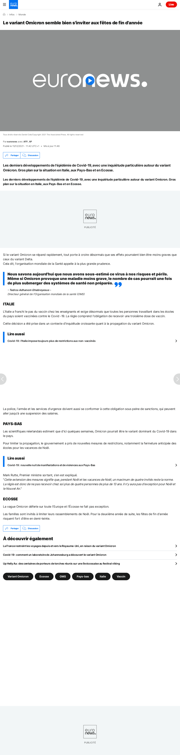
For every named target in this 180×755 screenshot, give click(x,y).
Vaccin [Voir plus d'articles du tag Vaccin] (121, 576)
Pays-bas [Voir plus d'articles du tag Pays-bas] (83, 576)
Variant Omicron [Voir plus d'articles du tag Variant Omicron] (18, 576)
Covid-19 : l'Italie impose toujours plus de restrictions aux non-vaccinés (51, 340)
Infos (11, 14)
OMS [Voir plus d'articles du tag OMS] (63, 576)
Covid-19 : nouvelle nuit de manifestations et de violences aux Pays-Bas (51, 465)
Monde (22, 14)
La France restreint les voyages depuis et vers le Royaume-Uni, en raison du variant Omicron (59, 545)
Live (171, 4)
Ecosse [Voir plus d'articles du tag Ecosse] (44, 576)
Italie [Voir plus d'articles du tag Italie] (103, 576)
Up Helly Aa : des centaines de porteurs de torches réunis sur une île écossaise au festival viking (61, 563)
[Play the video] (90, 80)
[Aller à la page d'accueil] (13, 4)
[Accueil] (4, 14)
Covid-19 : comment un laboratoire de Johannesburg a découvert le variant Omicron (54, 554)
